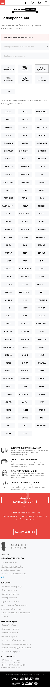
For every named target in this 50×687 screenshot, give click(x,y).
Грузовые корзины (10, 601)
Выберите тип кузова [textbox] (14, 56)
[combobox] (25, 37)
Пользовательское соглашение (16, 644)
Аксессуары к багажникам (14, 605)
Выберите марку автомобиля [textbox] (18, 37)
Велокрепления (9, 598)
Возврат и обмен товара (13, 640)
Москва (5, 554)
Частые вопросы (9, 636)
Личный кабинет (9, 625)
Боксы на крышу (9, 590)
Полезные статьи (9, 633)
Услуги (4, 616)
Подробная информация (10, 668)
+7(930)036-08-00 (12, 558)
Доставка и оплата (10, 629)
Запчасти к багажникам (12, 609)
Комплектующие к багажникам (16, 613)
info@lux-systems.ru (10, 570)
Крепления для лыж (10, 594)
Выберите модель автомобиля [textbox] (19, 47)
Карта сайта (39, 674)
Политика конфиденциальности (16, 648)
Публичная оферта (10, 651)
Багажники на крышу (11, 586)
